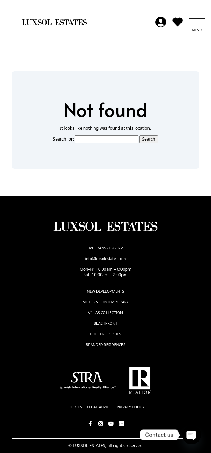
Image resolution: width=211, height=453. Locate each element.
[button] (197, 22)
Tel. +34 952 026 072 (105, 248)
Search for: (63, 139)
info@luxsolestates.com (105, 258)
